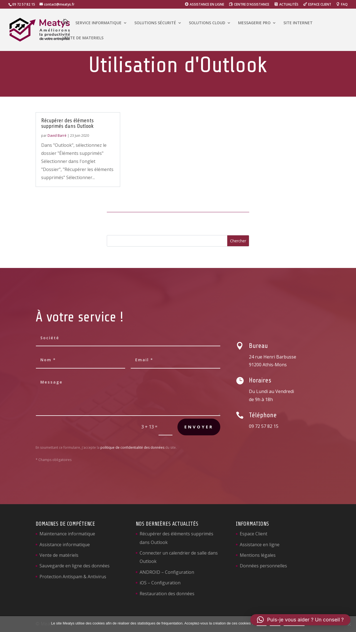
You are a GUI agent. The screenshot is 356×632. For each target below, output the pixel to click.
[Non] (349, 624)
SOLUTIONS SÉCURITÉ (155, 23)
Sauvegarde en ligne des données (74, 566)
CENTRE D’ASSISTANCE (251, 5)
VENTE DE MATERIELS (82, 38)
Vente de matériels (58, 555)
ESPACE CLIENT (319, 5)
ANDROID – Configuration (167, 572)
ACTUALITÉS (288, 5)
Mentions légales (258, 555)
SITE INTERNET (298, 23)
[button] (300, 619)
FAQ (344, 5)
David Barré (57, 135)
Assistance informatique (64, 544)
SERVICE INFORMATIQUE (98, 23)
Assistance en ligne (260, 544)
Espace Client (253, 534)
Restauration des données (167, 593)
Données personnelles (263, 566)
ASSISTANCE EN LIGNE (207, 5)
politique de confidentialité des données (132, 447)
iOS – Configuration (160, 583)
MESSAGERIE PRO (254, 23)
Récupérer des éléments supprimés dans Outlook (67, 123)
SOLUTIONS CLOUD (207, 23)
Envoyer (198, 427)
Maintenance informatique (67, 534)
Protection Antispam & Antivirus (72, 577)
